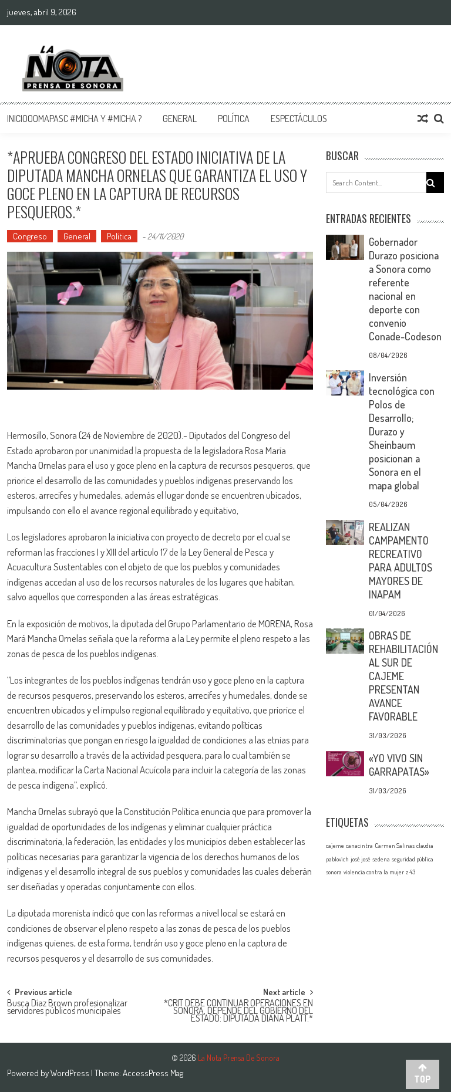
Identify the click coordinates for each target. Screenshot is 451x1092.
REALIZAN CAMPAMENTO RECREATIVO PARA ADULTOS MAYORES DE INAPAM (400, 560)
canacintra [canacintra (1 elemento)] (359, 845)
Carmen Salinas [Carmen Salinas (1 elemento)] (395, 845)
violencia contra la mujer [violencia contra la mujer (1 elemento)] (374, 872)
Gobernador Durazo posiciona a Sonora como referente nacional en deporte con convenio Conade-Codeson (405, 289)
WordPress (71, 1073)
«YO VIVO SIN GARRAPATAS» (399, 765)
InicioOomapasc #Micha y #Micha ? (74, 118)
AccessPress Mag (153, 1073)
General (180, 118)
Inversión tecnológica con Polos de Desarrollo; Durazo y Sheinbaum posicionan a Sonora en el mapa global (402, 431)
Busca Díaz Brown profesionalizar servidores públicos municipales (67, 1007)
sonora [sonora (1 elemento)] (334, 872)
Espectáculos (299, 118)
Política (234, 118)
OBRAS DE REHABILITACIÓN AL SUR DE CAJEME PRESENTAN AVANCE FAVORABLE (403, 676)
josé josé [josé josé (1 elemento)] (361, 859)
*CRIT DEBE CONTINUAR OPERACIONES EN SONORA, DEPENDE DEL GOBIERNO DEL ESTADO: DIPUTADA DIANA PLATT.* (238, 1009)
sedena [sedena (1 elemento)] (381, 859)
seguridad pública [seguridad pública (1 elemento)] (412, 859)
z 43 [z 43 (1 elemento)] (410, 872)
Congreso (30, 236)
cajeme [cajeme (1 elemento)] (335, 845)
